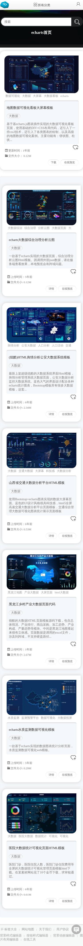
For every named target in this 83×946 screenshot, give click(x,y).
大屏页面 (46, 592)
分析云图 (44, 228)
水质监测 (13, 717)
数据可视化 (13, 96)
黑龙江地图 (15, 592)
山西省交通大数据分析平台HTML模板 (37, 483)
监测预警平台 (30, 717)
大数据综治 (15, 228)
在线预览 (69, 162)
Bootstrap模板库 (5, 4)
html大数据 (62, 592)
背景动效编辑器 (64, 935)
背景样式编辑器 (11, 935)
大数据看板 (51, 96)
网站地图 (28, 929)
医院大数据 (26, 836)
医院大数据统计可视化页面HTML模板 (37, 848)
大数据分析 (64, 471)
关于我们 (45, 929)
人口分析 (44, 345)
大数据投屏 (65, 717)
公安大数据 (28, 345)
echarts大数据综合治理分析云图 (32, 240)
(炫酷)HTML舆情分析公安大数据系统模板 (39, 357)
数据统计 (41, 836)
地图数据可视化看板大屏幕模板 (30, 108)
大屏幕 (37, 96)
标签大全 (10, 929)
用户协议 (62, 929)
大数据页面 (59, 228)
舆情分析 (13, 345)
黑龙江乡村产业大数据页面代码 (32, 604)
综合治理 (30, 228)
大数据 (26, 96)
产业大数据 (31, 592)
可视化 (53, 836)
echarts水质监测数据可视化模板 (32, 729)
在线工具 (29, 939)
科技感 (50, 471)
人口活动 (57, 345)
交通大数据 (26, 471)
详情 (51, 288)
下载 (53, 162)
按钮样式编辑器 (37, 935)
